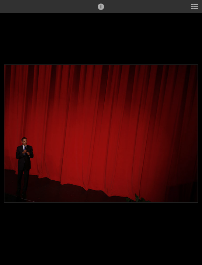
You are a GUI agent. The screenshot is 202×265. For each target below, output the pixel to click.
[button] (101, 10)
